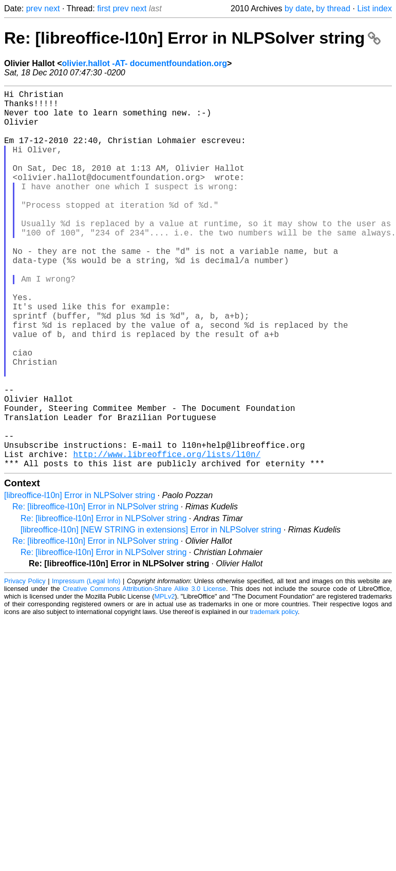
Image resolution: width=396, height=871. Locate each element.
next (52, 8)
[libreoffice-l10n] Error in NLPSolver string (79, 579)
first (103, 8)
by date (298, 8)
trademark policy (274, 696)
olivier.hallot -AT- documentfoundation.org (144, 63)
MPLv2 (164, 680)
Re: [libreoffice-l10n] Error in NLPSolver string (192, 38)
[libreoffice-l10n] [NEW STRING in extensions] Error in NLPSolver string (151, 613)
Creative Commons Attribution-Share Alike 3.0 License (144, 673)
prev (34, 8)
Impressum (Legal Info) (86, 665)
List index (374, 8)
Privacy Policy (25, 665)
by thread (333, 8)
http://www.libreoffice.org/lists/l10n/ (166, 536)
